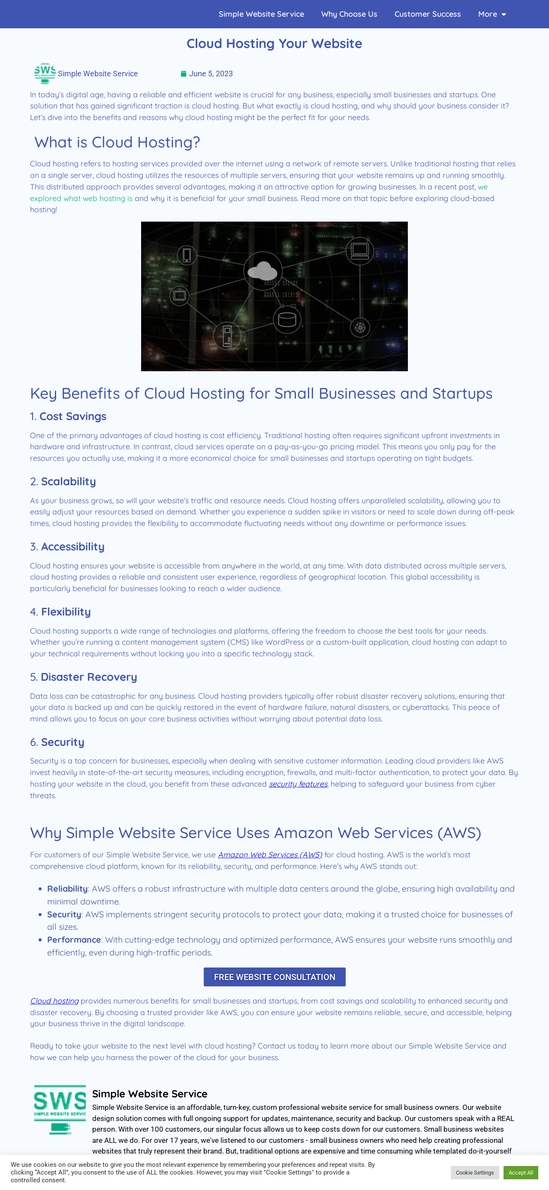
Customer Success (428, 14)
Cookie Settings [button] (475, 1172)
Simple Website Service (261, 14)
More (492, 14)
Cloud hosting (54, 1002)
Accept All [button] (521, 1172)
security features (298, 783)
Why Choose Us (349, 14)
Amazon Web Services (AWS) (270, 854)
